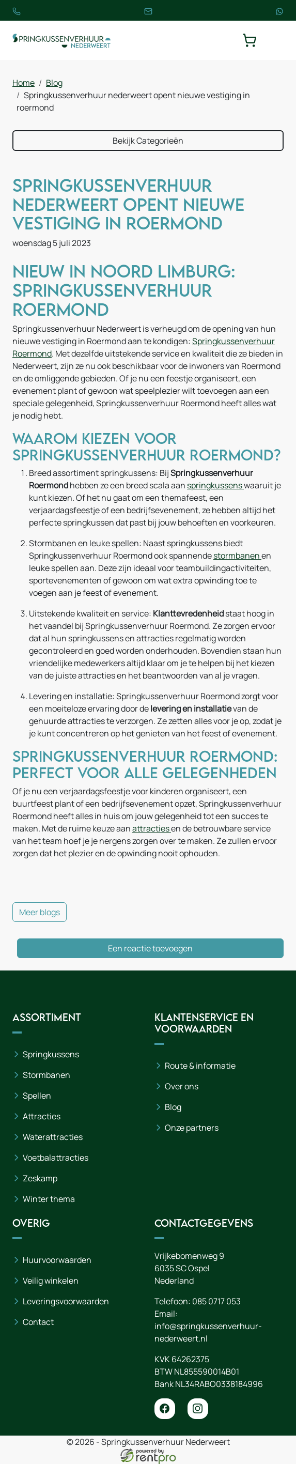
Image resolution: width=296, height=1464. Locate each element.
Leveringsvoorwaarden (66, 1301)
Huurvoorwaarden (57, 1260)
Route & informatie (200, 1065)
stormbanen (237, 555)
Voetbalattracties (55, 1157)
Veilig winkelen (51, 1280)
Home (23, 82)
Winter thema (49, 1199)
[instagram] (198, 1408)
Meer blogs (39, 912)
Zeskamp (40, 1178)
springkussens (215, 485)
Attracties (41, 1116)
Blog (54, 82)
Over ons (181, 1086)
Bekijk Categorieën (148, 140)
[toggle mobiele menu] (276, 40)
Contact (38, 1322)
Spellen (37, 1095)
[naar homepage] (61, 41)
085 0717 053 (216, 1301)
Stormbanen (46, 1075)
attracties (151, 828)
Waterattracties (53, 1137)
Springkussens (51, 1054)
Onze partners (192, 1127)
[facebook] (164, 1408)
